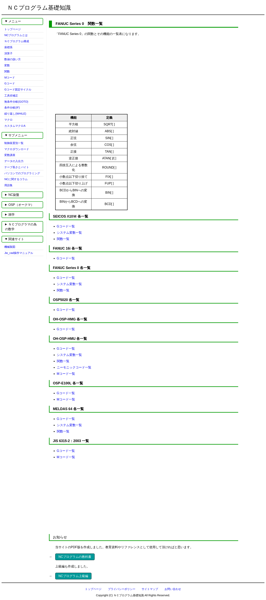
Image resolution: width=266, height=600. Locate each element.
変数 (7, 65)
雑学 (11, 214)
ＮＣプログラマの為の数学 (21, 227)
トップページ (12, 29)
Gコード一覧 (66, 226)
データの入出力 (14, 161)
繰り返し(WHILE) (15, 113)
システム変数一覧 (69, 232)
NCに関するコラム (16, 179)
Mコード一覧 (66, 373)
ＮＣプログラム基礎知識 (39, 8)
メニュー (14, 21)
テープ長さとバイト (16, 167)
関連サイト (16, 239)
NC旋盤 (13, 194)
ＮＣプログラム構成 (16, 41)
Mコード (9, 77)
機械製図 (9, 246)
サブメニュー (17, 135)
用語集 (8, 185)
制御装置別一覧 (14, 143)
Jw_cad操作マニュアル (18, 252)
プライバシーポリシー (121, 589)
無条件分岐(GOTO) (16, 101)
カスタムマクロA (14, 125)
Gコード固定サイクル (17, 89)
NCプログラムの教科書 (75, 556)
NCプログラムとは (16, 35)
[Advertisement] (140, 70)
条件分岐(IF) (12, 107)
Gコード (9, 83)
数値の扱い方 (12, 59)
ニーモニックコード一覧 (74, 367)
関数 (7, 71)
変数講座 (9, 155)
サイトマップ (150, 589)
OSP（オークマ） (21, 204)
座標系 (8, 47)
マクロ (8, 119)
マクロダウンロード (16, 149)
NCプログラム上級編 (73, 576)
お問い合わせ (173, 589)
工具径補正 (11, 95)
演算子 (8, 53)
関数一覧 (63, 239)
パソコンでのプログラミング (22, 173)
